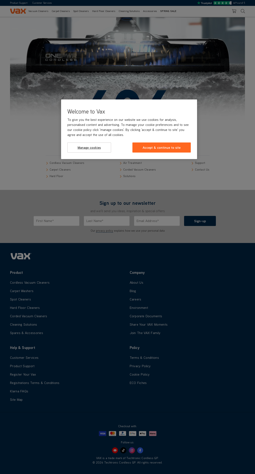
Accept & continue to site (162, 147)
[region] (129, 129)
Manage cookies (89, 147)
